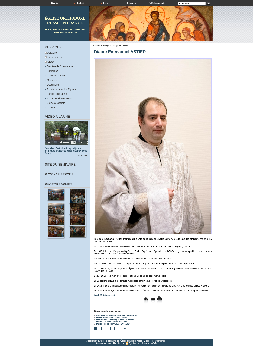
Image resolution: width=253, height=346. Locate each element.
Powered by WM (149, 343)
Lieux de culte (55, 57)
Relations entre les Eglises (60, 89)
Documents (52, 84)
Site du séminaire (60, 164)
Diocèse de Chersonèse (59, 66)
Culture (50, 107)
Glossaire (130, 3)
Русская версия (59, 174)
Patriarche (51, 71)
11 (125, 329)
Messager (51, 80)
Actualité (52, 52)
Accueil (96, 46)
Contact (79, 3)
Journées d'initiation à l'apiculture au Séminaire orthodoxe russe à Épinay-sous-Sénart (66, 151)
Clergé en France (120, 46)
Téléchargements (156, 3)
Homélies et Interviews (58, 98)
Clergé (51, 61)
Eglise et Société (55, 103)
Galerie (53, 3)
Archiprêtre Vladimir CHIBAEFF (109, 315)
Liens (104, 3)
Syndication (134, 343)
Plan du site (118, 343)
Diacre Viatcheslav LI (105, 317)
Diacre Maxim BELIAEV (106, 322)
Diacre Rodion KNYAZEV (106, 324)
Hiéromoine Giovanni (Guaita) (109, 320)
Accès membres (103, 343)
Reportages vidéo (55, 75)
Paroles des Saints (56, 93)
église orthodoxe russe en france (65, 20)
